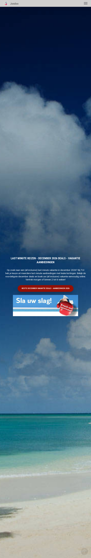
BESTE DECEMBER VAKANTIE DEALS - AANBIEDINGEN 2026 (45, 288)
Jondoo (14, 3)
